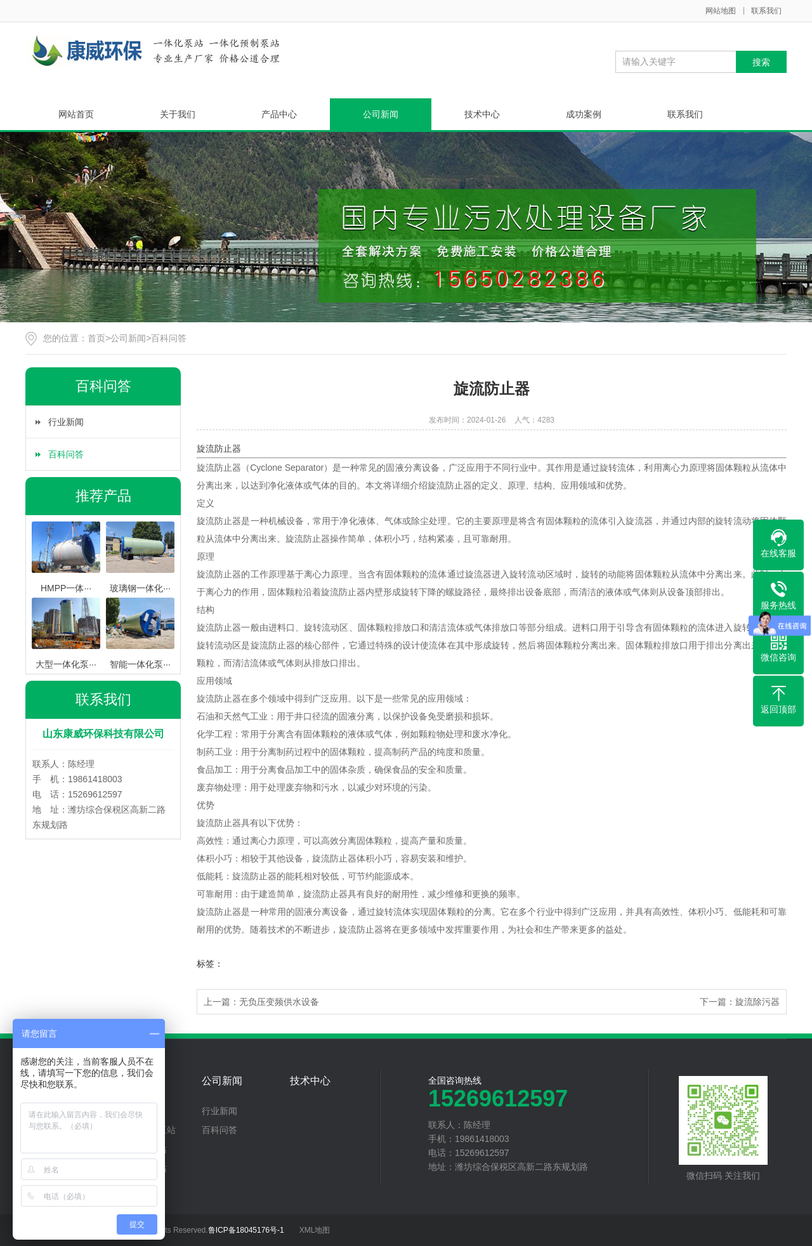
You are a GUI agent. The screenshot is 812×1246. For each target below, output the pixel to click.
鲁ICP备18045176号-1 (246, 1230)
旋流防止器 (219, 448)
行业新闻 (66, 422)
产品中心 (279, 114)
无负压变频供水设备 (279, 1002)
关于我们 (177, 114)
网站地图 (720, 10)
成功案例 (583, 114)
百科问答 (169, 338)
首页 (96, 338)
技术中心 (482, 114)
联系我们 (766, 10)
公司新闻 (380, 114)
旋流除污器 (757, 1002)
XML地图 (315, 1230)
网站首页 (76, 114)
